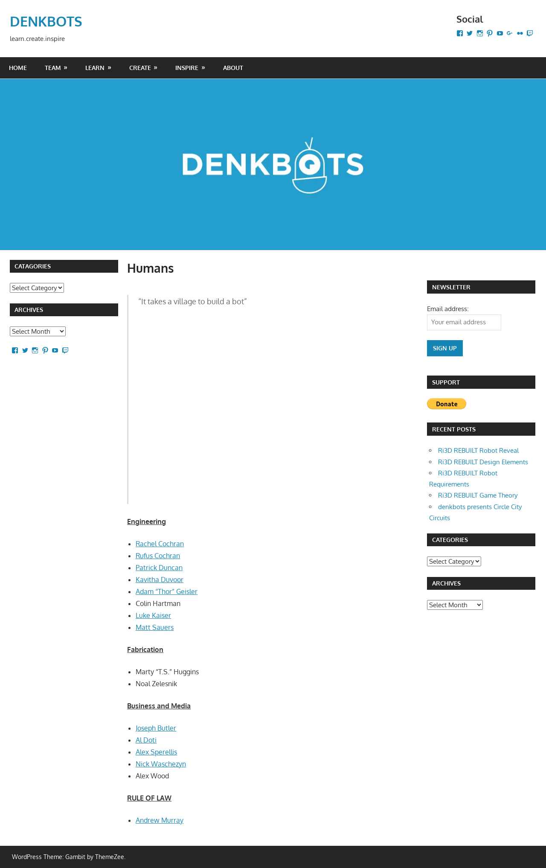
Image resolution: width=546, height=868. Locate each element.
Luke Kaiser (153, 615)
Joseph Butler (156, 727)
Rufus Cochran (158, 555)
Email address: (448, 308)
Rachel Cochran (160, 543)
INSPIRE (186, 67)
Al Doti (146, 739)
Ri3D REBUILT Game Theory (477, 495)
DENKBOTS (46, 20)
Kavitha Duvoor (159, 579)
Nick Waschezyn (161, 763)
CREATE (140, 67)
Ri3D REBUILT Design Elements (483, 461)
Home (18, 67)
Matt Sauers (155, 627)
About (233, 67)
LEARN (95, 67)
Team (53, 67)
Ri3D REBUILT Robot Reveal (478, 450)
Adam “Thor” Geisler (166, 591)
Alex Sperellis (156, 751)
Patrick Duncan (159, 567)
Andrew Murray (159, 820)
